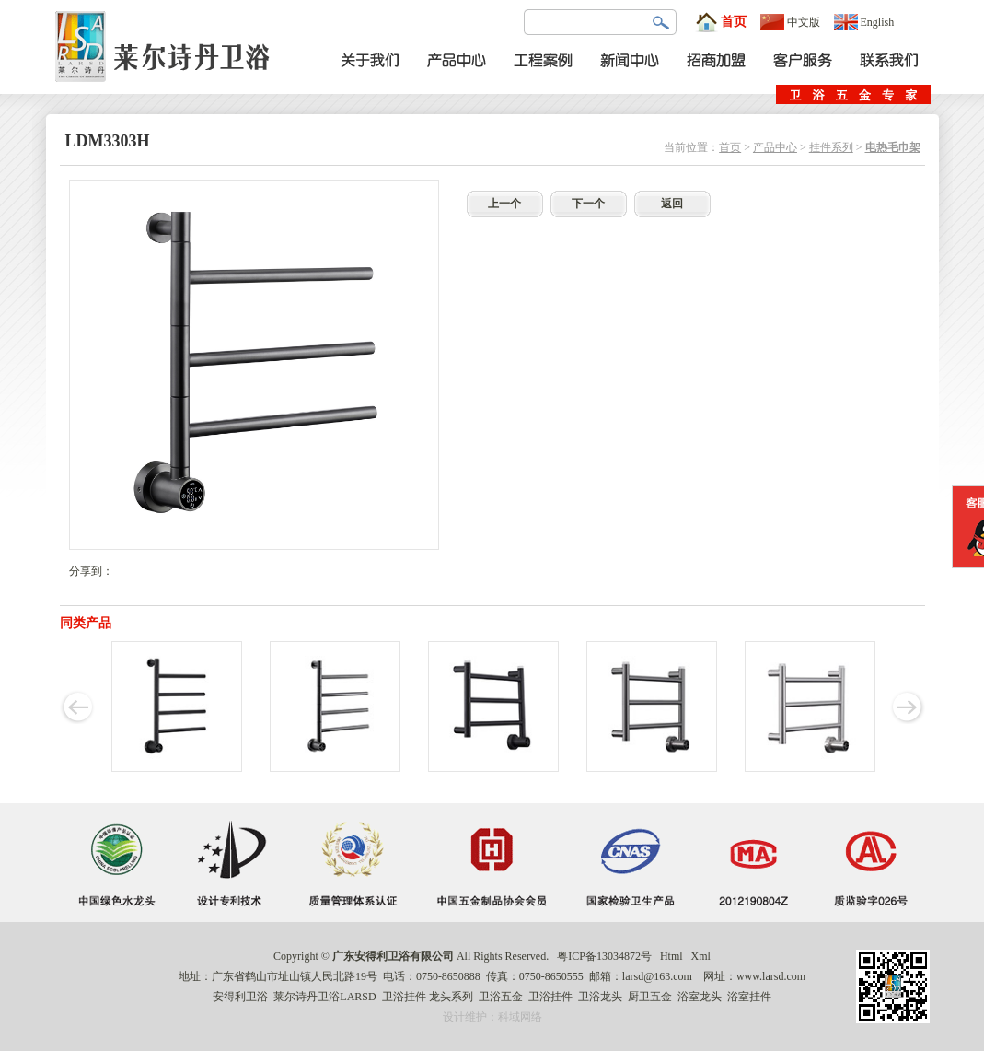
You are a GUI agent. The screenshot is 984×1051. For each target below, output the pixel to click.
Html (671, 956)
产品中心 (775, 147)
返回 (672, 203)
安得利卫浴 (240, 996)
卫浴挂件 (404, 996)
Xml (701, 956)
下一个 (588, 203)
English (864, 22)
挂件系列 (831, 147)
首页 (721, 22)
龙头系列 (451, 996)
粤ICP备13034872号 (604, 956)
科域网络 (520, 1016)
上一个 (504, 203)
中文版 (790, 22)
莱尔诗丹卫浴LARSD (324, 996)
